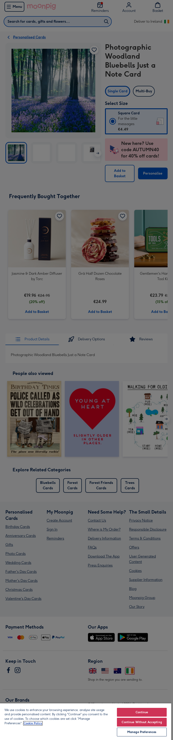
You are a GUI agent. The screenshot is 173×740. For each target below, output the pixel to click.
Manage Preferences (141, 732)
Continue (142, 712)
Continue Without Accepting (142, 722)
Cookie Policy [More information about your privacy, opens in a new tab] (33, 723)
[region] (85, 721)
